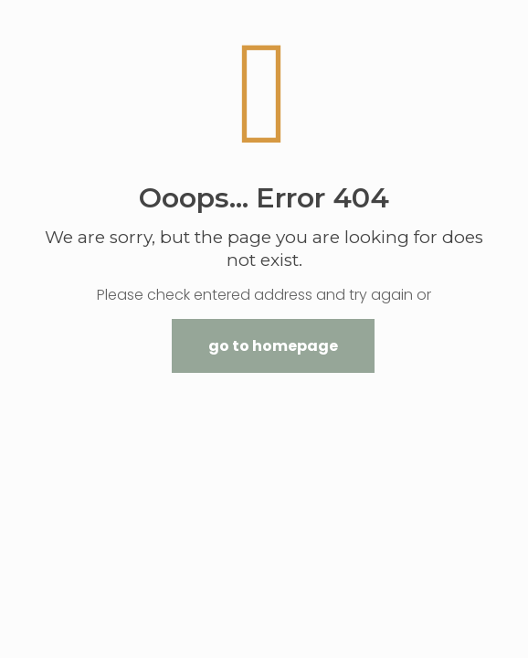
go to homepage (273, 345)
